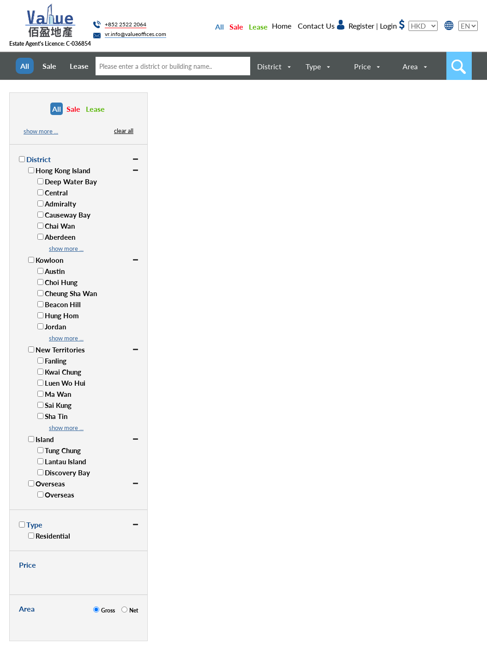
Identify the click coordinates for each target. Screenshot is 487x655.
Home (281, 25)
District (269, 66)
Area (410, 66)
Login (388, 25)
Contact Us (316, 25)
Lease (258, 26)
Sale (236, 26)
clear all (123, 130)
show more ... (41, 131)
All (219, 26)
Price (362, 66)
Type (313, 66)
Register (361, 25)
